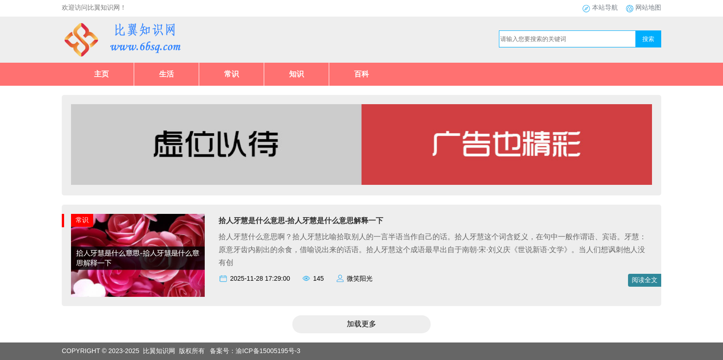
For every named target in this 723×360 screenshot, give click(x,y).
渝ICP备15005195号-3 (268, 350)
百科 (361, 74)
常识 (231, 74)
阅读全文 (645, 279)
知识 (296, 74)
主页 (101, 74)
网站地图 (648, 7)
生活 (166, 74)
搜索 (648, 38)
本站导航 (605, 7)
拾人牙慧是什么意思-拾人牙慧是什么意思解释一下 (301, 220)
